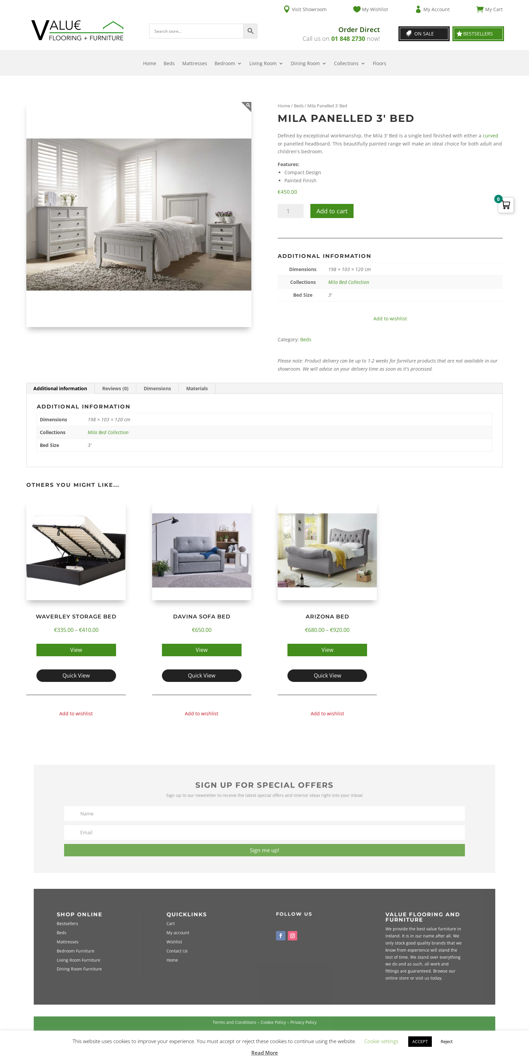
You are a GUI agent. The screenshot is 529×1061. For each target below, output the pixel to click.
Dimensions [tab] (157, 388)
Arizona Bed (327, 616)
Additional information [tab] (60, 388)
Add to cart (331, 211)
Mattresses (194, 64)
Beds (169, 64)
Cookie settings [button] (381, 1041)
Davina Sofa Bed (201, 616)
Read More (264, 1052)
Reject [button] (447, 1041)
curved (490, 135)
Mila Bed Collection (348, 282)
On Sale (424, 33)
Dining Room (305, 64)
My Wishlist (375, 9)
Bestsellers (478, 33)
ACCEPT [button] (420, 1041)
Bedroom (225, 64)
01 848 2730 (348, 38)
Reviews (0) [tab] (115, 388)
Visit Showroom (309, 9)
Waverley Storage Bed (76, 616)
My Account (436, 9)
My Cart (494, 9)
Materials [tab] (197, 388)
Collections (346, 64)
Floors (379, 64)
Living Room (263, 64)
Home (149, 64)
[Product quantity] (291, 211)
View (76, 650)
